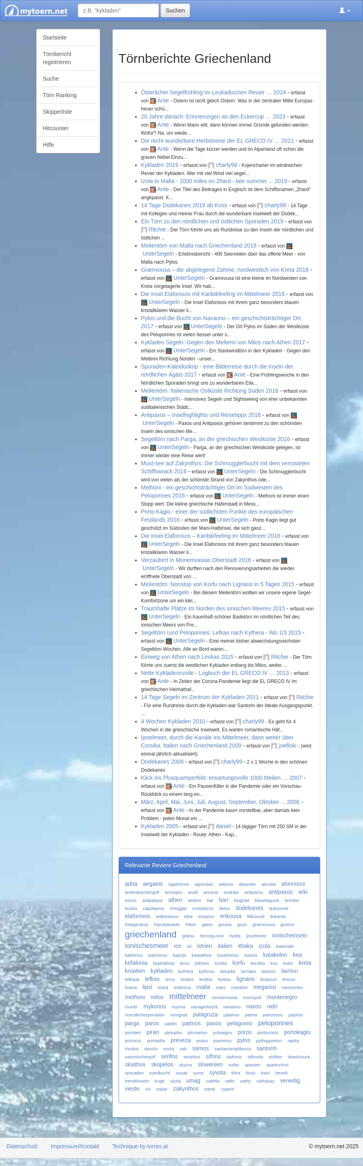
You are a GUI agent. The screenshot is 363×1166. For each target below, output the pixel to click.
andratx (231, 892)
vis (148, 1089)
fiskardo (278, 916)
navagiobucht (204, 1006)
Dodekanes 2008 (162, 761)
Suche (51, 78)
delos (224, 908)
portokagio (297, 1032)
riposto (151, 1048)
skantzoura (299, 1056)
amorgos (174, 892)
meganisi (264, 987)
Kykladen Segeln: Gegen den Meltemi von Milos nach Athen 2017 (223, 342)
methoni (135, 997)
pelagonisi (239, 1023)
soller (233, 1064)
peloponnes (275, 1023)
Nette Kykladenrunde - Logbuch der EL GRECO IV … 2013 (215, 673)
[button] (345, 10)
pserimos (222, 1040)
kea (297, 955)
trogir (159, 1081)
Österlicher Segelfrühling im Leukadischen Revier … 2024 (213, 92)
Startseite (55, 37)
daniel (223, 826)
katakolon (275, 955)
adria (131, 884)
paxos (214, 1023)
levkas (224, 979)
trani (265, 1072)
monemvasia (224, 997)
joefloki (287, 745)
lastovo (268, 971)
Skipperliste (57, 111)
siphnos (234, 1056)
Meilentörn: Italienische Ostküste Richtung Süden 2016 (210, 390)
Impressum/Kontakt (75, 1146)
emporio (206, 916)
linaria (131, 987)
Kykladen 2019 (160, 165)
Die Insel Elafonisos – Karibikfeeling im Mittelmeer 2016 (211, 536)
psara (202, 1040)
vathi (230, 1081)
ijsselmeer (256, 935)
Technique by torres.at (140, 1146)
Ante (163, 100)
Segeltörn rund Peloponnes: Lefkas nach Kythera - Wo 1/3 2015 (221, 632)
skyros (185, 1064)
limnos (288, 979)
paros (152, 1023)
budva (131, 908)
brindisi (292, 900)
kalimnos (134, 955)
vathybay (266, 1081)
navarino (232, 1006)
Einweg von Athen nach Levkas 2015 (187, 657)
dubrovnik (279, 908)
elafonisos (137, 916)
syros (198, 1072)
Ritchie (157, 229)
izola (264, 946)
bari (223, 900)
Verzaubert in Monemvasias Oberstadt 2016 (196, 560)
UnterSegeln (158, 253)
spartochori (277, 1064)
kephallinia (163, 963)
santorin (267, 1048)
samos (200, 1048)
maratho (239, 987)
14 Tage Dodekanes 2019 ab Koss (184, 205)
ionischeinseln (290, 935)
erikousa (231, 916)
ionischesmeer (147, 945)
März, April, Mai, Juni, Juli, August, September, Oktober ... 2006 (220, 802)
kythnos (207, 971)
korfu (238, 963)
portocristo (267, 1032)
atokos (194, 900)
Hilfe (48, 145)
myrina (179, 1006)
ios (178, 946)
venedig (290, 1080)
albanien (247, 884)
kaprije (179, 955)
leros (170, 979)
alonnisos (293, 884)
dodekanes (249, 908)
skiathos (135, 1064)
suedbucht (159, 1072)
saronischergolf (140, 1056)
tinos (250, 1072)
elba (188, 916)
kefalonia (136, 963)
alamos (226, 884)
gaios (207, 924)
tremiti (281, 1072)
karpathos (202, 955)
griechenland (151, 934)
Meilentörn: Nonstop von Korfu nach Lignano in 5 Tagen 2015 (217, 584)
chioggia (178, 908)
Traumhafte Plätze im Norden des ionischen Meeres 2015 (213, 608)
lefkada (132, 979)
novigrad (179, 1014)
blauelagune (267, 900)
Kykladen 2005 (160, 826)
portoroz (133, 1040)
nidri (272, 1006)
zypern (228, 1089)
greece (287, 924)
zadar (162, 1089)
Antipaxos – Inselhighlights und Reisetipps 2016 (201, 415)
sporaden (134, 1072)
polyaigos (222, 1032)
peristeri (133, 1032)
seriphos (191, 1056)
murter (131, 1006)
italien (225, 946)
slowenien (210, 1064)
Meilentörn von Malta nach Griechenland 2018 (199, 245)
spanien (253, 1064)
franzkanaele (167, 924)
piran (152, 1032)
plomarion (197, 1032)
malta (203, 987)
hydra (234, 935)
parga (132, 1023)
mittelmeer (187, 996)
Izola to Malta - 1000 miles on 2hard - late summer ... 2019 (214, 181)
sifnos (213, 1056)
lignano (245, 979)
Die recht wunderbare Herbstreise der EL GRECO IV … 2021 (217, 140)
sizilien (275, 1056)
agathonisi (178, 884)
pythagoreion (269, 1040)
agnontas (203, 884)
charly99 (226, 165)
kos (274, 963)
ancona (210, 892)
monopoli (252, 997)
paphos (295, 1014)
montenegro (282, 997)
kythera (185, 971)
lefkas (152, 979)
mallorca (182, 987)
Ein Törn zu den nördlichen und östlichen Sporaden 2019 (212, 221)
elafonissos (167, 916)
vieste (132, 1088)
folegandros (136, 924)
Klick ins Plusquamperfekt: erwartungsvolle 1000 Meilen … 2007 (221, 778)
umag (193, 1080)
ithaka (245, 946)
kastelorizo (228, 955)
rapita (293, 1040)
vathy (245, 1081)
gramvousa (263, 924)
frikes (191, 924)
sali (183, 1048)
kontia (221, 963)
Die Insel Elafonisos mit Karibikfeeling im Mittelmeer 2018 (213, 294)
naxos (253, 1006)
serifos (169, 1056)
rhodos (132, 1048)
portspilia (156, 1040)
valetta (212, 1081)
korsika (257, 963)
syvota (217, 1072)
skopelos (162, 1064)
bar (210, 900)
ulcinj (175, 1081)
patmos (191, 1023)
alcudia (268, 884)
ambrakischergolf (142, 892)
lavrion (289, 971)
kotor (288, 963)
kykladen (161, 971)
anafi (193, 892)
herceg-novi (211, 935)
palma (251, 1014)
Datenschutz (22, 1146)
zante (209, 1089)
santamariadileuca (233, 1048)
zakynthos (185, 1088)
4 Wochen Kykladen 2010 (173, 721)
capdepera (153, 908)
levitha (205, 979)
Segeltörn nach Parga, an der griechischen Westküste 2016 (215, 439)
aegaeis (153, 884)
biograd (241, 900)
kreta (305, 963)
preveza (181, 1040)
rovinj (168, 1048)
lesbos (187, 979)
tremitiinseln (137, 1081)
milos (157, 997)
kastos (250, 955)
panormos (273, 1014)
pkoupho (173, 1032)
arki (303, 892)
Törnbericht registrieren (57, 58)
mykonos (155, 1006)
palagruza (205, 1014)
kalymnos (157, 955)
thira (236, 1072)
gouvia (225, 924)
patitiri (171, 1023)
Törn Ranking (60, 95)
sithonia (255, 1056)
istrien (204, 946)
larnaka (248, 971)
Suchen (175, 10)
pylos (243, 1040)
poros (245, 1032)
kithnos (202, 963)
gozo (242, 924)
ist (189, 946)
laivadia (227, 971)
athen (175, 900)
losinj (163, 987)
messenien (292, 987)
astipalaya (152, 900)
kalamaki (285, 946)
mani (220, 987)
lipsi (147, 987)
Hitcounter (56, 128)
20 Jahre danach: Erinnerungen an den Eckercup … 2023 (213, 116)
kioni (184, 963)
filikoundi (256, 916)
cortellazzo (202, 908)
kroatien (135, 971)
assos (131, 900)
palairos (231, 1014)
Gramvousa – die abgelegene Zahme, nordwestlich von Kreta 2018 (225, 270)
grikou (188, 935)
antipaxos (281, 892)
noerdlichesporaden (145, 1014)
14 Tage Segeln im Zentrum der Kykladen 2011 (200, 697)
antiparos (253, 892)
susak (182, 1072)
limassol (268, 979)
